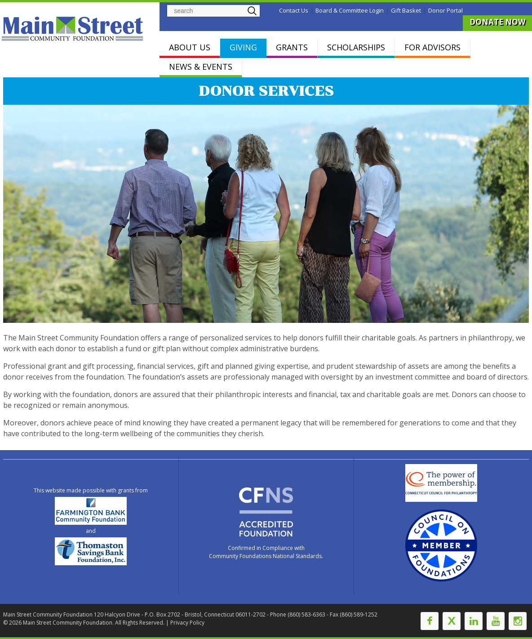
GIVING (243, 47)
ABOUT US (189, 47)
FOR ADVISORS (432, 47)
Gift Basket (406, 10)
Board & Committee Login (349, 10)
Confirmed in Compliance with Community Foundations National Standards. (266, 552)
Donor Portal (445, 10)
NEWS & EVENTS (200, 66)
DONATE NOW (497, 22)
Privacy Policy (187, 622)
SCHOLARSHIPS (356, 47)
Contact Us (293, 10)
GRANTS (292, 47)
